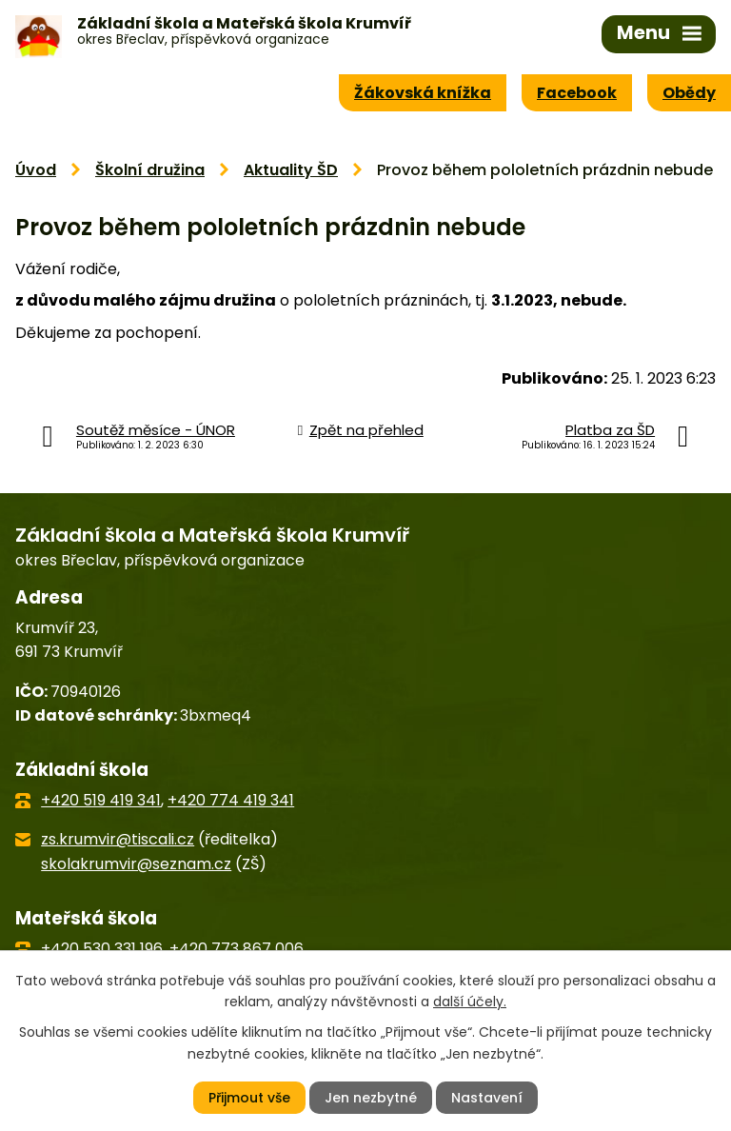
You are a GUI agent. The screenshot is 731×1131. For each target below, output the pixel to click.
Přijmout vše (249, 1097)
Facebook (577, 93)
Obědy (689, 93)
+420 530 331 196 (102, 949)
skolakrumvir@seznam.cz (136, 864)
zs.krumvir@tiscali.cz (117, 839)
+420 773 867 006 (236, 949)
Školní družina (150, 170)
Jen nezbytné (371, 1097)
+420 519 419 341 (101, 800)
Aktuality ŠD (291, 170)
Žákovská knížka (422, 93)
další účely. (469, 1001)
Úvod (35, 170)
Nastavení (487, 1097)
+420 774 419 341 (231, 800)
